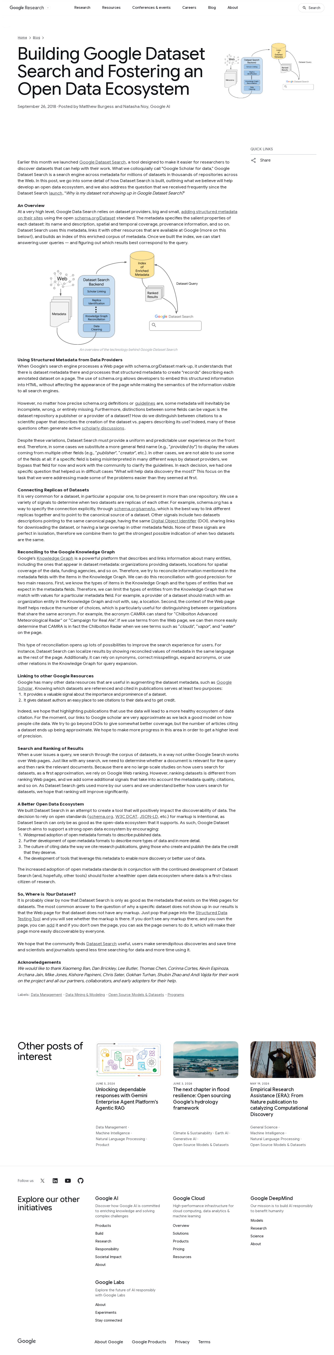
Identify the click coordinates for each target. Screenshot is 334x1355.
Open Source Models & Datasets (136, 995)
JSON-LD (149, 816)
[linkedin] (55, 1181)
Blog (212, 7)
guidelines (145, 403)
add (50, 925)
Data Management (46, 995)
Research (82, 7)
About (233, 7)
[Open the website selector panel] (48, 8)
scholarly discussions (103, 428)
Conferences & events (151, 7)
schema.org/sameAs (134, 508)
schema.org (101, 816)
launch (55, 193)
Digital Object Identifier (174, 521)
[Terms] (204, 1342)
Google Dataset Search (102, 162)
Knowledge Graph (55, 558)
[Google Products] (149, 1342)
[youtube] (68, 1181)
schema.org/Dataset (95, 218)
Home (22, 37)
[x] (42, 1181)
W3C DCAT (126, 816)
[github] (80, 1181)
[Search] (311, 8)
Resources (111, 7)
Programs (175, 995)
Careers (189, 7)
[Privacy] (182, 1342)
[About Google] (108, 1342)
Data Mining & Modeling (85, 995)
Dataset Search (101, 943)
